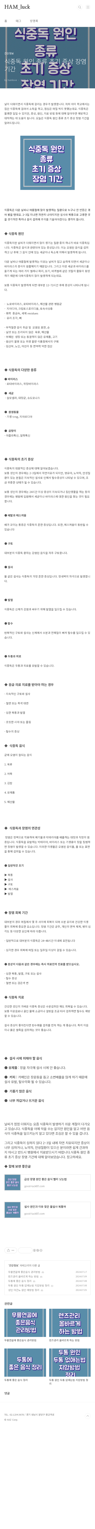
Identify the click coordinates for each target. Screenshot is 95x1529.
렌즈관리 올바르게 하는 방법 (23, 1377)
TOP (88, 1517)
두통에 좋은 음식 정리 (20, 1382)
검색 (79, 7)
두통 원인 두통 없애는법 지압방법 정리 (28, 1386)
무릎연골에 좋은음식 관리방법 (24, 1373)
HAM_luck (17, 7)
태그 (18, 21)
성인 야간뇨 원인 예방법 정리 (23, 1391)
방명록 (34, 21)
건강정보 (13, 1366)
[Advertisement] (47, 842)
